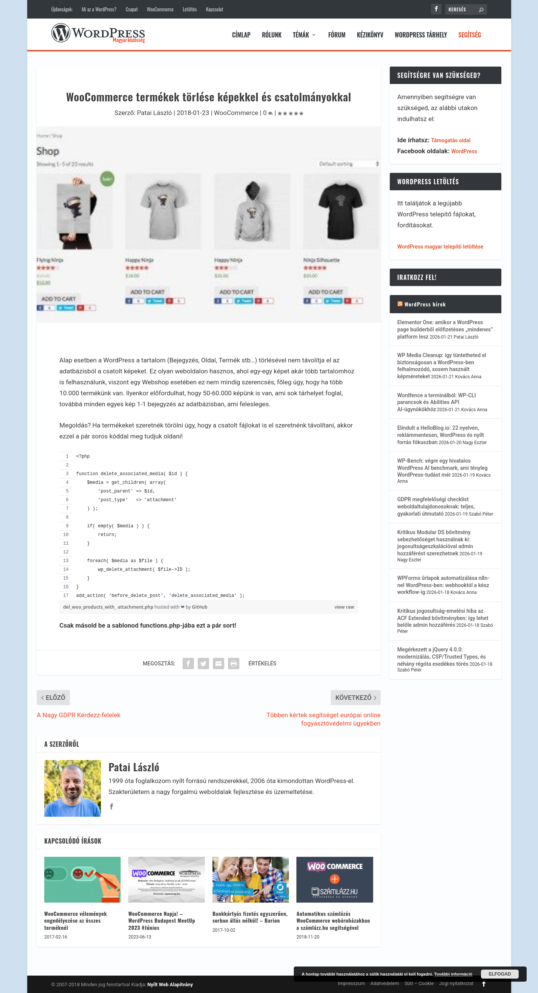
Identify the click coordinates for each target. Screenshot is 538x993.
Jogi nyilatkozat (456, 982)
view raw (344, 606)
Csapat (132, 9)
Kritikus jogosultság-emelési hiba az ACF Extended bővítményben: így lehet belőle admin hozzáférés (442, 617)
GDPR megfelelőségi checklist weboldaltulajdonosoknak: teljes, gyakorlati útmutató (436, 506)
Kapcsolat (214, 9)
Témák (301, 34)
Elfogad (500, 974)
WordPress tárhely (421, 34)
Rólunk (272, 34)
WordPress (464, 150)
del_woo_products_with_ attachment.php (109, 606)
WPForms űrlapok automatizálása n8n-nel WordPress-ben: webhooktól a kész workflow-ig (443, 584)
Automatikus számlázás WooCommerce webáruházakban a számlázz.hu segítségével (333, 919)
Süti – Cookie (419, 982)
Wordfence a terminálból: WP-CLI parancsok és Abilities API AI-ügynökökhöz (436, 401)
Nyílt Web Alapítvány (170, 983)
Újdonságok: (62, 9)
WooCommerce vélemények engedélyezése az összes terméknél (75, 919)
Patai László (154, 111)
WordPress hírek (425, 303)
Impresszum (351, 982)
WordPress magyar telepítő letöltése (440, 245)
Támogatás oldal (450, 139)
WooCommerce (160, 9)
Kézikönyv (370, 34)
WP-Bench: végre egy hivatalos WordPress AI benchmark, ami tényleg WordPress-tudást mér (442, 467)
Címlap (241, 34)
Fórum (337, 34)
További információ (453, 974)
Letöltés (190, 9)
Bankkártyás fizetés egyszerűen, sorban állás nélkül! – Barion (250, 915)
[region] (208, 525)
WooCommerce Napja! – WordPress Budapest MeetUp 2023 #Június (161, 919)
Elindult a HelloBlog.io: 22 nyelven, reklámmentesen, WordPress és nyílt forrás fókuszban (440, 434)
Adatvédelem (385, 982)
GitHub (200, 606)
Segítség (469, 34)
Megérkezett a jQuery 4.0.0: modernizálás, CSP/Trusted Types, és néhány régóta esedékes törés (441, 656)
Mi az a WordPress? (99, 9)
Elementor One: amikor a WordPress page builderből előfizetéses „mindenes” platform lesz (445, 329)
